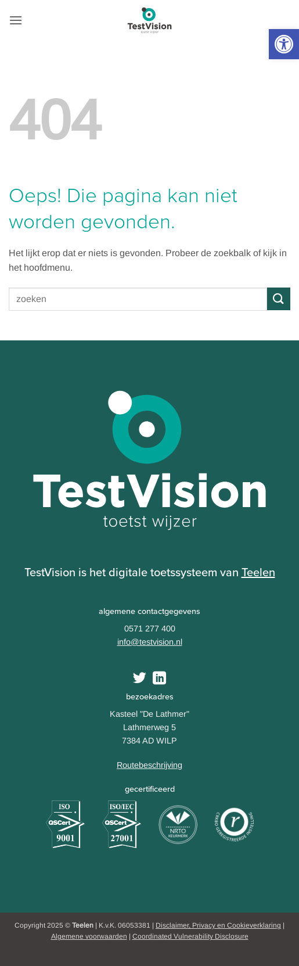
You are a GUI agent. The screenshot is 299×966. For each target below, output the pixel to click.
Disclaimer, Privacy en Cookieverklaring (218, 925)
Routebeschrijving (149, 765)
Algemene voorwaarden (89, 936)
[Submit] (278, 299)
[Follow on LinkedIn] (159, 679)
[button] (284, 44)
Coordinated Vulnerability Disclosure (190, 936)
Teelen (258, 572)
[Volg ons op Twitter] (139, 679)
